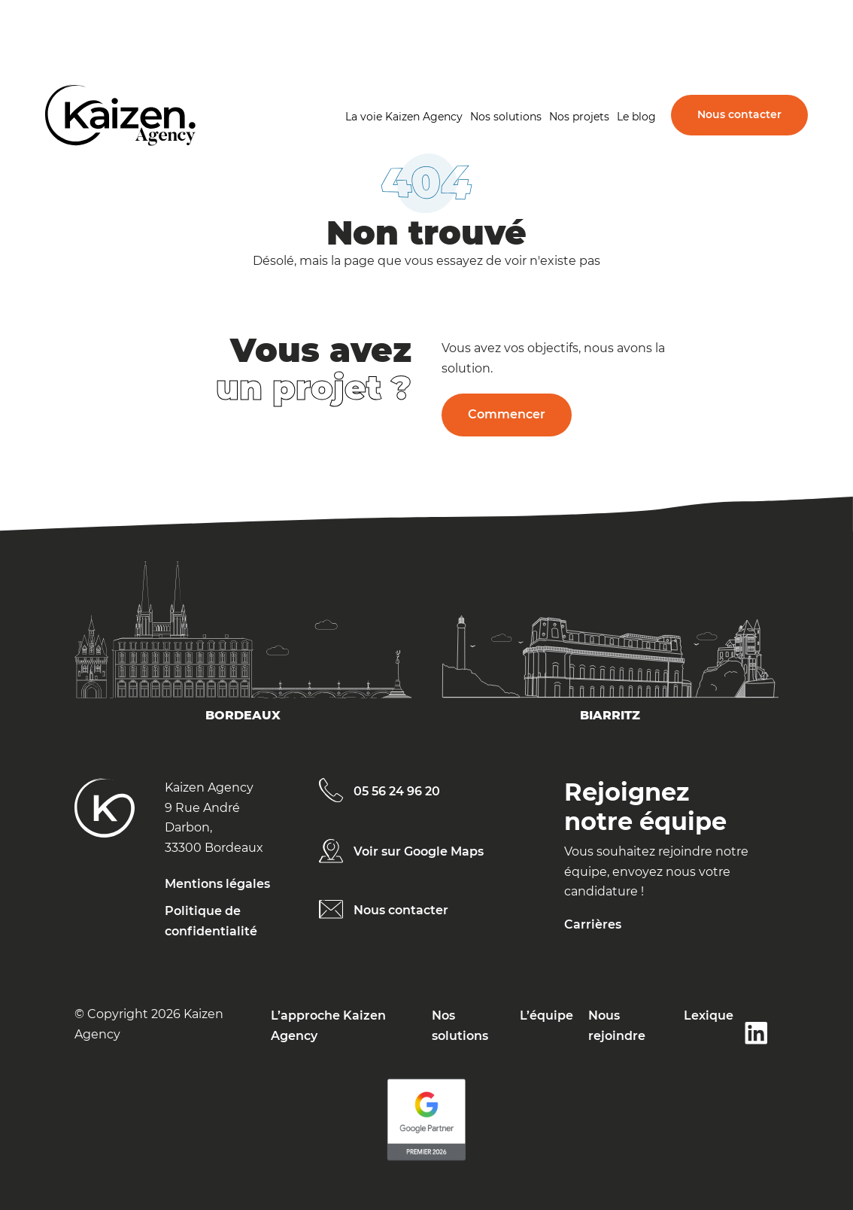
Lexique (708, 1015)
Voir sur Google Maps (419, 851)
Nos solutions (506, 116)
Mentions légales (217, 884)
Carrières (592, 924)
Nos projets (579, 116)
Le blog (636, 116)
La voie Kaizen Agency (404, 116)
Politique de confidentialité (211, 921)
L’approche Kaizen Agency (328, 1025)
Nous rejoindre (616, 1025)
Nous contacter (739, 114)
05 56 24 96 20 (397, 791)
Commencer (506, 414)
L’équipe (546, 1015)
